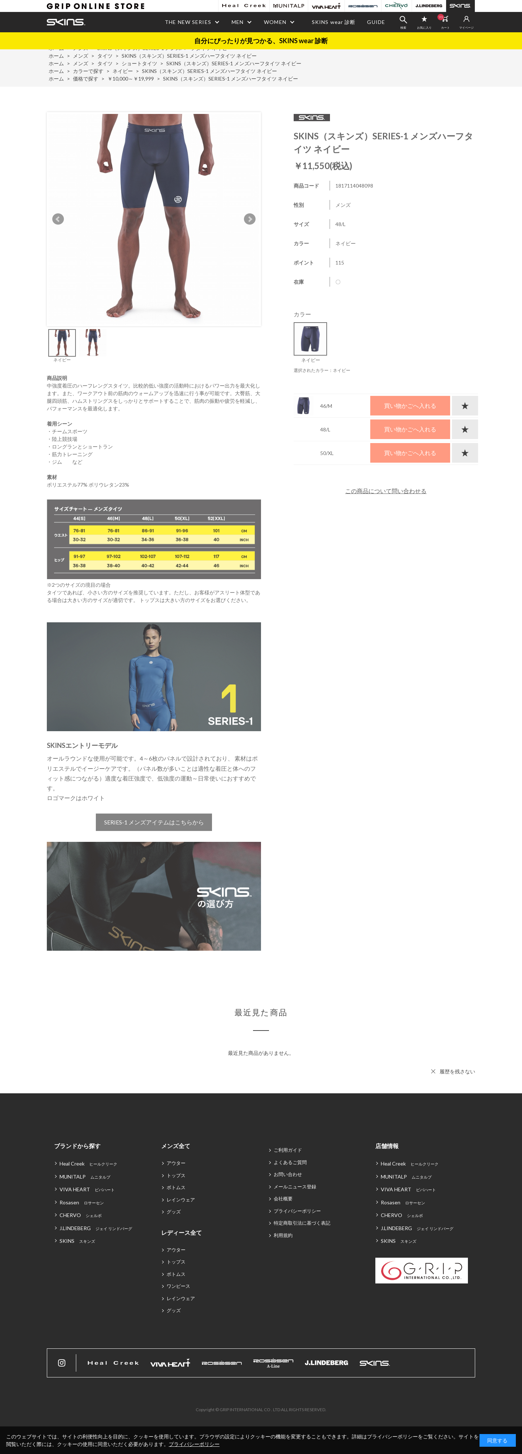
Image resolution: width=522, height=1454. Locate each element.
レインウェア (181, 1200)
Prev (58, 219)
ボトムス (176, 1187)
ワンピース (178, 1286)
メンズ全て (175, 1145)
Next (250, 219)
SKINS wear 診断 (334, 22)
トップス (176, 1175)
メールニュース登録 (295, 1186)
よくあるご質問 (290, 1162)
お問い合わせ (288, 1174)
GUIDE (376, 22)
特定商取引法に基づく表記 (302, 1223)
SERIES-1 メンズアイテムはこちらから (154, 822)
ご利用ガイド (288, 1150)
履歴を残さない (457, 1071)
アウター (176, 1163)
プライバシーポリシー (297, 1211)
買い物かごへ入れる (410, 405)
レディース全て (181, 1232)
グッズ (174, 1212)
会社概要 (283, 1198)
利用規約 (283, 1235)
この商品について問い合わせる (386, 490)
